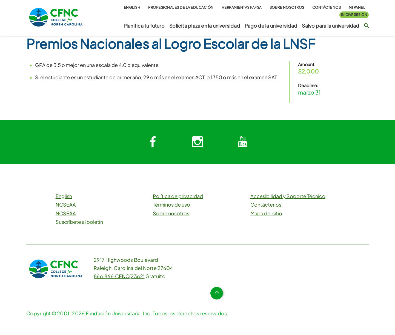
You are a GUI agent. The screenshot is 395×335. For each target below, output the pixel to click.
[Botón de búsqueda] (366, 25)
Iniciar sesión (354, 15)
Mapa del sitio (266, 213)
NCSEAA (66, 204)
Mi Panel (357, 7)
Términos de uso (171, 204)
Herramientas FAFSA (242, 7)
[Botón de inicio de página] (216, 293)
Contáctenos (326, 7)
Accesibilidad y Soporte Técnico (287, 196)
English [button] (132, 7)
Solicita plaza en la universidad (204, 26)
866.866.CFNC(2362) (119, 276)
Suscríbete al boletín (79, 222)
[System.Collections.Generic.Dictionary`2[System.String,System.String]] (153, 142)
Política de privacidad (178, 196)
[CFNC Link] (55, 16)
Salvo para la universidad (330, 26)
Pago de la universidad (271, 26)
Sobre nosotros (287, 7)
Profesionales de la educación (181, 7)
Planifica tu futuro (144, 26)
